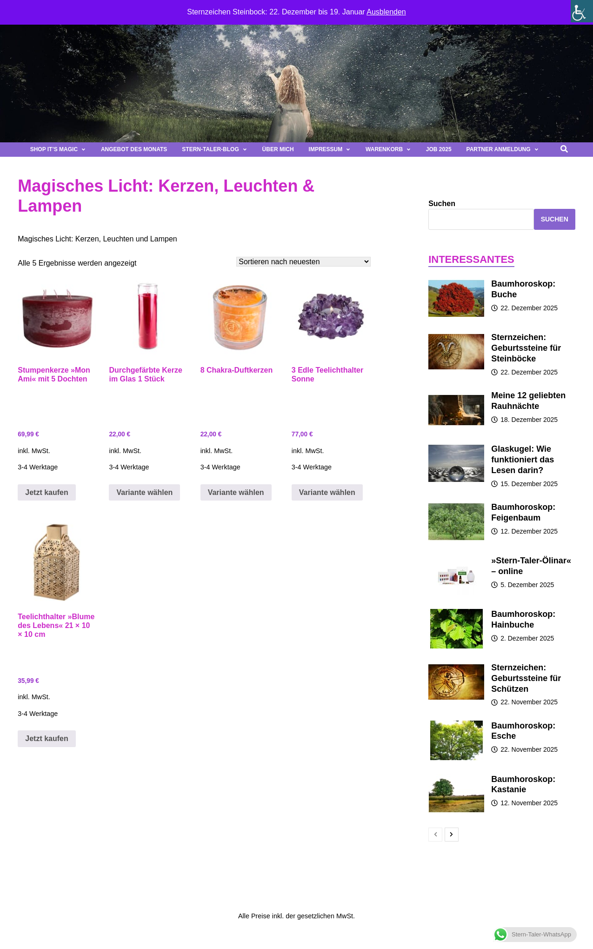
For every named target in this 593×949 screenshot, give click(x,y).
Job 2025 (439, 149)
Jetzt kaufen (46, 492)
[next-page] (452, 835)
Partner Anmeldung (502, 149)
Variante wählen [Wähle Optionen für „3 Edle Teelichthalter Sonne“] (327, 492)
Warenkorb (388, 149)
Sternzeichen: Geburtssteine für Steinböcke (526, 348)
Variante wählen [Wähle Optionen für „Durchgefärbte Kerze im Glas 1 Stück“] (144, 492)
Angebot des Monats (134, 149)
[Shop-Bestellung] (303, 262)
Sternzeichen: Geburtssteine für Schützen (526, 678)
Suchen (441, 203)
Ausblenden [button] (386, 12)
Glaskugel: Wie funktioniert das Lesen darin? (522, 459)
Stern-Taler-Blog (214, 149)
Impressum (330, 149)
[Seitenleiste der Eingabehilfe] (582, 11)
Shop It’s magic (58, 149)
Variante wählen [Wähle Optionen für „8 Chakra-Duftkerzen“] (236, 492)
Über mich (278, 149)
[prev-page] (435, 835)
